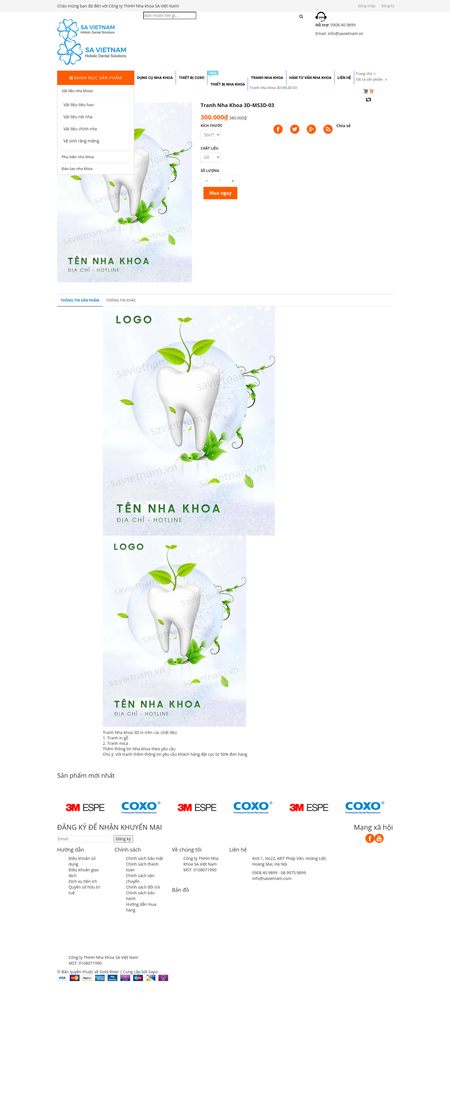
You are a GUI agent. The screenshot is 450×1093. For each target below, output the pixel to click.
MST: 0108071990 (199, 870)
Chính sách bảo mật (144, 858)
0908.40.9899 (264, 872)
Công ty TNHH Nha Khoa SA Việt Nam (200, 861)
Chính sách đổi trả (143, 887)
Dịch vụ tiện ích (83, 881)
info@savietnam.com (272, 878)
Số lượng (210, 170)
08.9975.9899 (293, 872)
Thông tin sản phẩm (80, 634)
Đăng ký (387, 5)
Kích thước (211, 125)
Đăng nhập (366, 5)
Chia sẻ (343, 125)
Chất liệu (209, 148)
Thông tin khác (121, 634)
